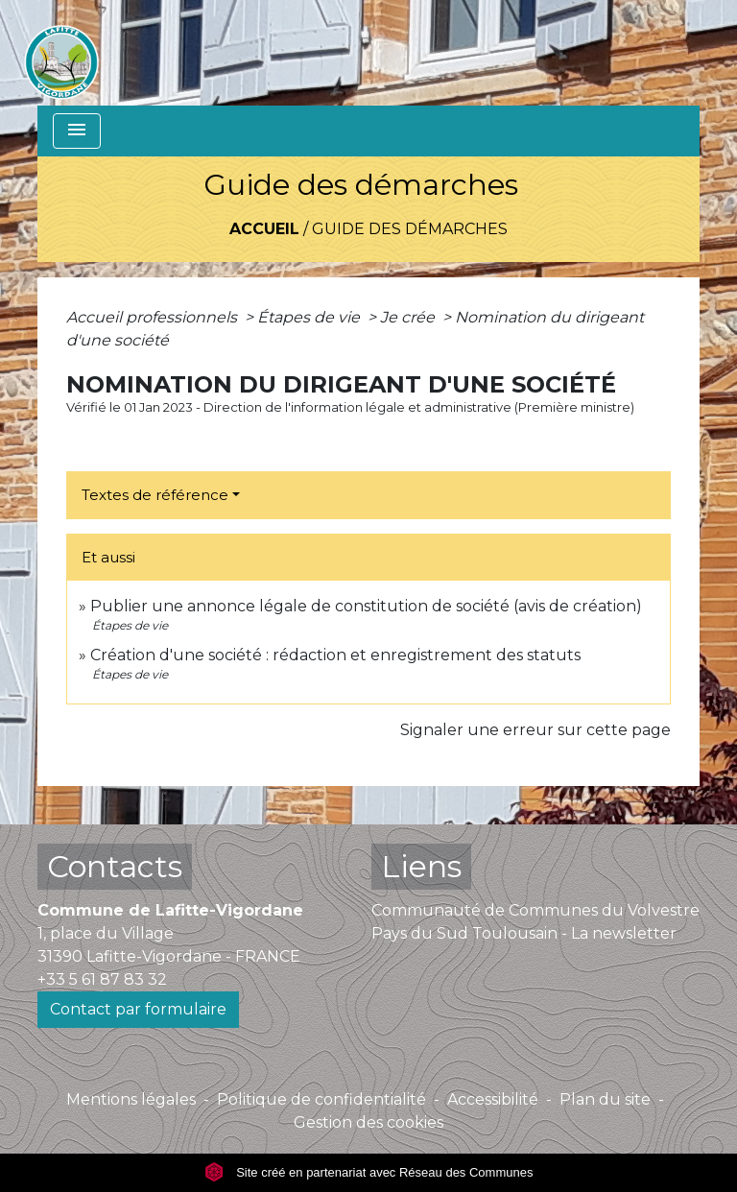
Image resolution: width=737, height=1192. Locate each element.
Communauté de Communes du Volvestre (535, 910)
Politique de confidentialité (321, 1099)
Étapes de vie (310, 317)
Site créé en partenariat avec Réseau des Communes (369, 1172)
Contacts (114, 866)
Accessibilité (492, 1099)
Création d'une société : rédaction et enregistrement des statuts (335, 655)
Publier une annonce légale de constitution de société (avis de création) (366, 606)
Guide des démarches (410, 229)
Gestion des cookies (368, 1122)
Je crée (409, 317)
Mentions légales (131, 1099)
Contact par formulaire (138, 1009)
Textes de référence (155, 495)
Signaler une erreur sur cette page (535, 730)
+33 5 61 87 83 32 (102, 979)
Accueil (264, 229)
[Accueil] (61, 52)
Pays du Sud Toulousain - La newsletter (524, 933)
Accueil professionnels (153, 317)
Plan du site (605, 1099)
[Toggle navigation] (77, 131)
